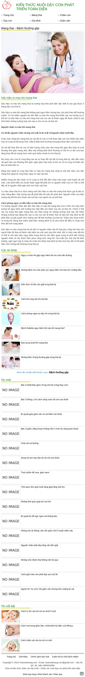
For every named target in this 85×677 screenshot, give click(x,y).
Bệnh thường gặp (28, 28)
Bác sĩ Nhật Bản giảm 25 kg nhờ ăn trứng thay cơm (44, 385)
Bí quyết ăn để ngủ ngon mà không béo (39, 516)
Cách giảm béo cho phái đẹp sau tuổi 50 (39, 574)
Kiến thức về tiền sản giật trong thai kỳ (38, 284)
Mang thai (37, 15)
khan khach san (45, 674)
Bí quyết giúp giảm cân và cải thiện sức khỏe (41, 414)
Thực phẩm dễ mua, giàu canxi (35, 472)
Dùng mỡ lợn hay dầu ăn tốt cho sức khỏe (40, 458)
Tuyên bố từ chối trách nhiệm (65, 657)
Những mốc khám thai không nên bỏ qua (39, 560)
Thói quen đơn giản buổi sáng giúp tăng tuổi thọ (43, 487)
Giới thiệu (23, 657)
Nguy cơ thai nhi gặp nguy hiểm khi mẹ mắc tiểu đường (46, 255)
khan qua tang (29, 674)
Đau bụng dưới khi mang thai (34, 343)
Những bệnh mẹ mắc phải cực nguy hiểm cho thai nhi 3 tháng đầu (51, 270)
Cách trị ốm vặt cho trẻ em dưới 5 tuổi (38, 611)
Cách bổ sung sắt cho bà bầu (34, 299)
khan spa (58, 674)
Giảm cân (65, 20)
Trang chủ (8, 15)
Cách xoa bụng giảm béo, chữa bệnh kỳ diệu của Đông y (47, 626)
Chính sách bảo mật (40, 657)
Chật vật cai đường (30, 443)
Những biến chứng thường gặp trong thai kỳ (41, 357)
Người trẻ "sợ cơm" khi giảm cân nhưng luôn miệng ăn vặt (47, 589)
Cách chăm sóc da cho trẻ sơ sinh (36, 640)
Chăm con (65, 15)
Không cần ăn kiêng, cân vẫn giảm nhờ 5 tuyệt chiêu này (47, 530)
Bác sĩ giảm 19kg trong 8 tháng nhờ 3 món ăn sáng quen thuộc (49, 429)
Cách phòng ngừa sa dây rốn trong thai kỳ (40, 313)
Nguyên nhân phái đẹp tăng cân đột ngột (39, 545)
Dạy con (7, 20)
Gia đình (36, 20)
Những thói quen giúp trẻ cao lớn (36, 501)
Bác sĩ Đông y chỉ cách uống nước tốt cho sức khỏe (44, 399)
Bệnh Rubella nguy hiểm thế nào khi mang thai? (43, 328)
